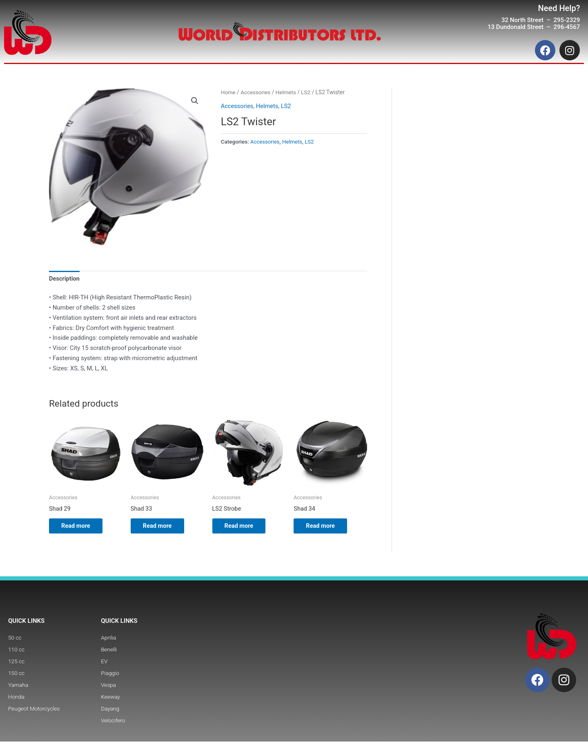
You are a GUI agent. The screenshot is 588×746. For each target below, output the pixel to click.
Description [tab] (64, 278)
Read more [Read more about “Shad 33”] (162, 527)
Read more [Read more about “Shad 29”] (80, 527)
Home (228, 92)
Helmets (287, 92)
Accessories (256, 92)
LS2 (307, 92)
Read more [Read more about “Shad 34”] (325, 527)
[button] (194, 100)
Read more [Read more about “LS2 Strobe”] (243, 527)
